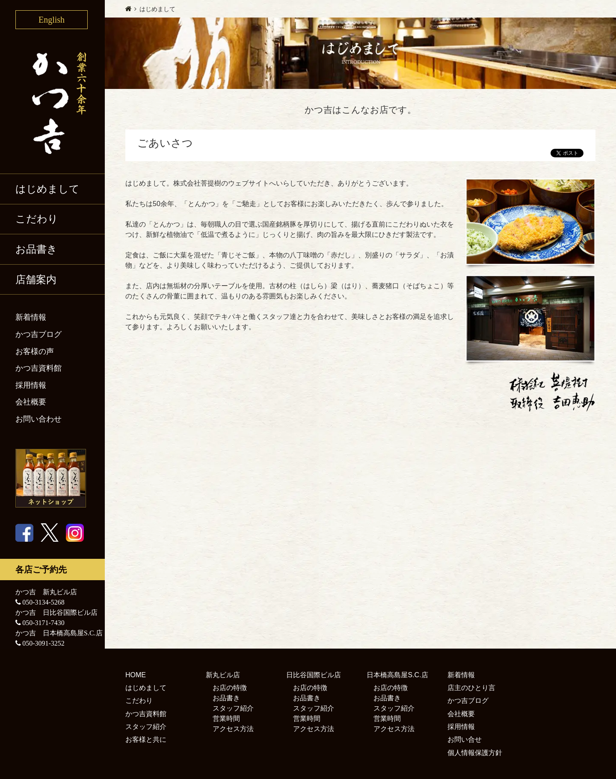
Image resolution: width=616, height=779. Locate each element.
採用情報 (30, 385)
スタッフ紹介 (145, 726)
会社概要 (30, 402)
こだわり (36, 218)
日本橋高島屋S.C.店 (397, 675)
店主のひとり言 (471, 687)
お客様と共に (145, 739)
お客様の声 (34, 351)
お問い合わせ (38, 419)
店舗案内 (35, 279)
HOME (135, 675)
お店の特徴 (230, 687)
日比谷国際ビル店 (313, 675)
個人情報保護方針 (474, 752)
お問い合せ (464, 739)
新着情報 (30, 317)
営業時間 (226, 718)
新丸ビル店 (223, 675)
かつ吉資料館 (38, 368)
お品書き (36, 249)
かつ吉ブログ (38, 334)
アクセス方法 (233, 728)
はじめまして (47, 189)
